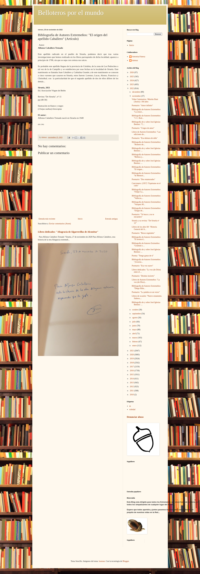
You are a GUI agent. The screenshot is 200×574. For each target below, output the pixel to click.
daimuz (135, 60)
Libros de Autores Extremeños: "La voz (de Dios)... (146, 281)
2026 (132, 72)
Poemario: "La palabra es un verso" (146, 292)
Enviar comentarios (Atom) (60, 224)
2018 (132, 363)
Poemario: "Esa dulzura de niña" (145, 138)
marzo (135, 338)
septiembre (136, 314)
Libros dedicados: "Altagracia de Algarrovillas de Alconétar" (68, 231)
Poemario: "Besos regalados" (143, 233)
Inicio (80, 219)
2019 (132, 359)
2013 (132, 383)
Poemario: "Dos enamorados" (143, 179)
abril (134, 334)
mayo (134, 330)
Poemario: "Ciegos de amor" (143, 128)
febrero (135, 342)
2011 (132, 391)
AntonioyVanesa (138, 57)
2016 (132, 371)
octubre (135, 310)
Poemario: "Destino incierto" (143, 276)
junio (134, 326)
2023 (132, 84)
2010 (132, 395)
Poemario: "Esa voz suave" (142, 266)
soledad (132, 409)
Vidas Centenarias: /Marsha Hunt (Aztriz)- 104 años (145, 100)
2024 (132, 80)
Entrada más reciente (47, 219)
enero (134, 346)
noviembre (136, 96)
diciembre (136, 92)
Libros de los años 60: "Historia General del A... (144, 228)
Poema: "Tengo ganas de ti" (143, 256)
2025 (132, 76)
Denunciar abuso (135, 417)
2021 (132, 351)
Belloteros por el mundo (71, 12)
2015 (132, 374)
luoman (102, 561)
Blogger (126, 561)
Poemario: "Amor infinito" (142, 105)
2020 (132, 355)
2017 (132, 367)
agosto (135, 318)
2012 (132, 386)
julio (134, 322)
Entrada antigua (111, 219)
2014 (132, 379)
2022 (132, 88)
